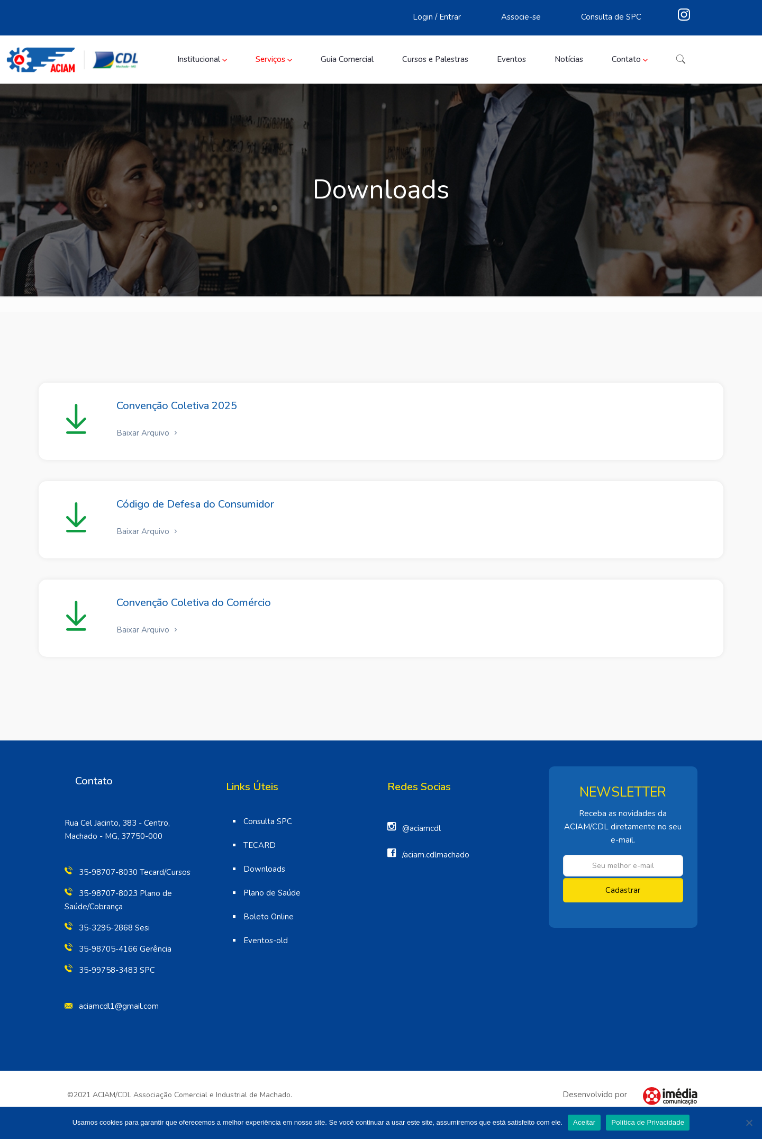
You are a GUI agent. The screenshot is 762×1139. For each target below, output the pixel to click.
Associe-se (521, 17)
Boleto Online (268, 916)
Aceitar (584, 1122)
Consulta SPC (267, 821)
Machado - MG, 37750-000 (113, 836)
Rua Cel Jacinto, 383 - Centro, (117, 823)
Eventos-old (265, 940)
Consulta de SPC (611, 17)
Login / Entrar (437, 17)
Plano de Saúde (272, 893)
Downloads (264, 869)
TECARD (259, 845)
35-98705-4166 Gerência (125, 949)
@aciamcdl (421, 828)
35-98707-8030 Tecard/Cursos (134, 872)
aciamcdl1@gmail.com (119, 1006)
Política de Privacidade (647, 1122)
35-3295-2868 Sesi (114, 928)
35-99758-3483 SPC (117, 970)
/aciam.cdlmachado (435, 854)
